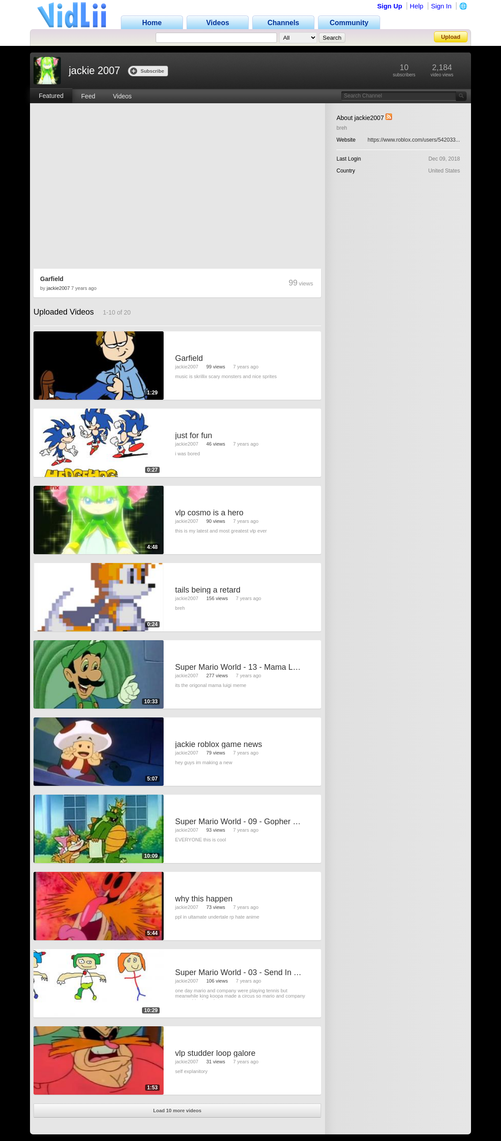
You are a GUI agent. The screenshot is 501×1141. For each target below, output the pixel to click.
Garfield (52, 278)
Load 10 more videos (177, 1110)
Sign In (441, 6)
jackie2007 (58, 288)
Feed (88, 96)
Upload (450, 37)
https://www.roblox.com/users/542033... (414, 140)
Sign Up (389, 6)
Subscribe (147, 71)
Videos (122, 96)
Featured (51, 95)
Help (416, 6)
